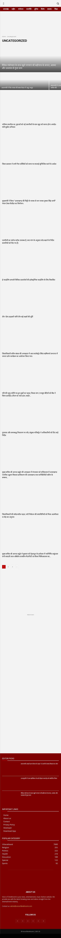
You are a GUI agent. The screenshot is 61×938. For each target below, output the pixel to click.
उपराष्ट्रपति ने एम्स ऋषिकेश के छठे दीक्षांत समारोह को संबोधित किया (39, 778)
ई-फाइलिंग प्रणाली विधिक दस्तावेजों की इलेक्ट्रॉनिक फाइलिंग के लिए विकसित (28, 280)
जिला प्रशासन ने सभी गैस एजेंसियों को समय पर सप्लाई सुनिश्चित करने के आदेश (29, 164)
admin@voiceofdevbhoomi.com (21, 906)
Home (4, 36)
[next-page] (17, 567)
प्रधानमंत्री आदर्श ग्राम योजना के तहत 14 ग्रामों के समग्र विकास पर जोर (39, 764)
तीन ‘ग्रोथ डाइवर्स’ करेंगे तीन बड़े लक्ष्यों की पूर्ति (17, 317)
